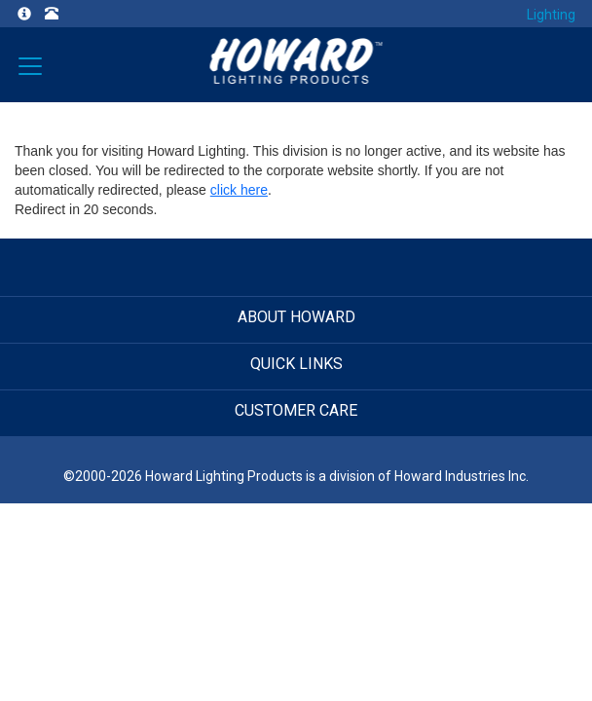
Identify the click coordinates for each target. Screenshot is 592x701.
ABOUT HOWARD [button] (296, 317)
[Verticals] (30, 64)
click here (239, 190)
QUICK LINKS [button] (296, 363)
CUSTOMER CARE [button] (296, 410)
